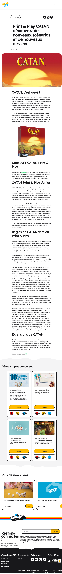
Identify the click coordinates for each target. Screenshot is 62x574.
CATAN (23, 172)
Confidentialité (21, 570)
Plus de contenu (5, 566)
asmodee (20, 558)
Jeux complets (5, 561)
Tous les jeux (4, 558)
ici (25, 354)
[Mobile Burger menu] (55, 4)
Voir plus (18, 407)
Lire (29, 506)
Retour (15, 17)
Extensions (4, 563)
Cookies (60, 570)
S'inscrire (55, 531)
